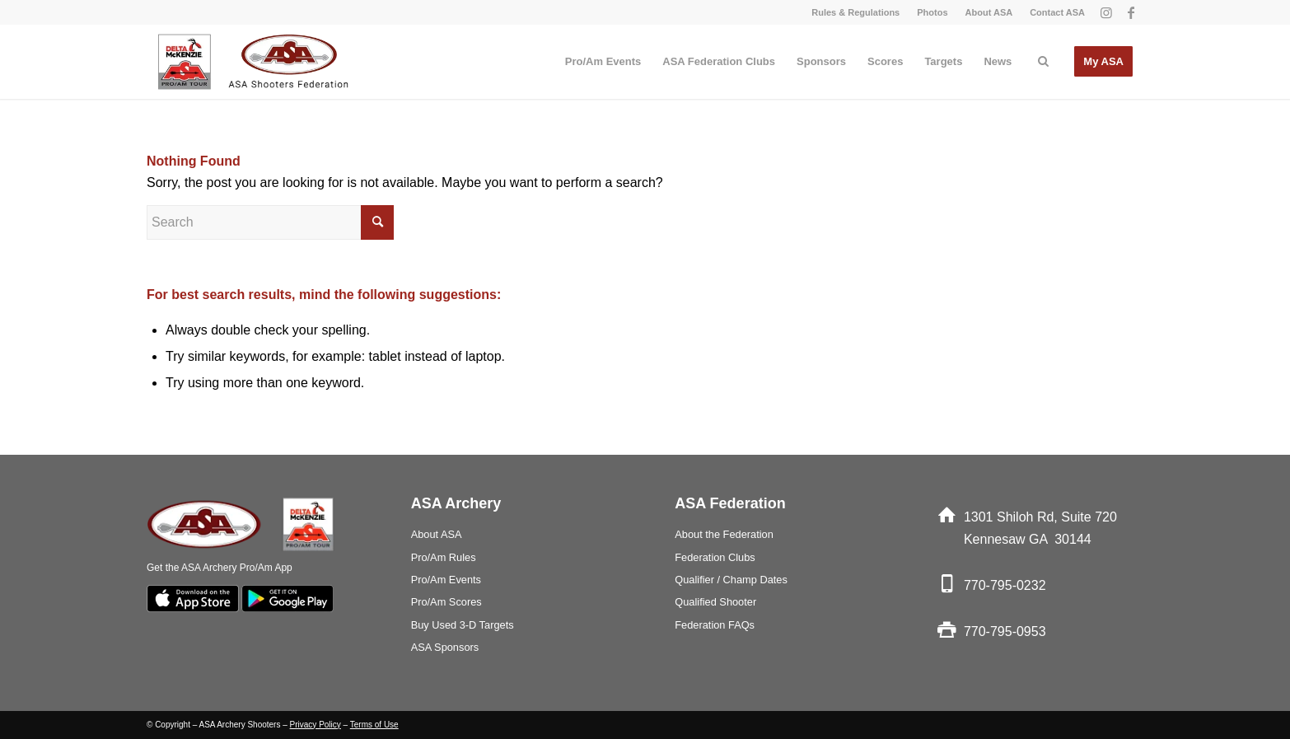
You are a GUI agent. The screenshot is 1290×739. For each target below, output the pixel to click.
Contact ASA (1057, 12)
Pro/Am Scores (446, 602)
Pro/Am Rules (443, 557)
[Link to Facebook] (1131, 12)
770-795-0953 (1005, 631)
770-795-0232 (1005, 585)
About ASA (989, 12)
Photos (932, 12)
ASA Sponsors (445, 647)
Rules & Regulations (855, 12)
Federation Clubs (715, 557)
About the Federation (724, 534)
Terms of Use (374, 724)
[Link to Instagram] (1106, 12)
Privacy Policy (315, 724)
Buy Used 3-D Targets (462, 625)
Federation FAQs (715, 625)
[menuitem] (856, 12)
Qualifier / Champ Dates (731, 579)
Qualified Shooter (715, 602)
